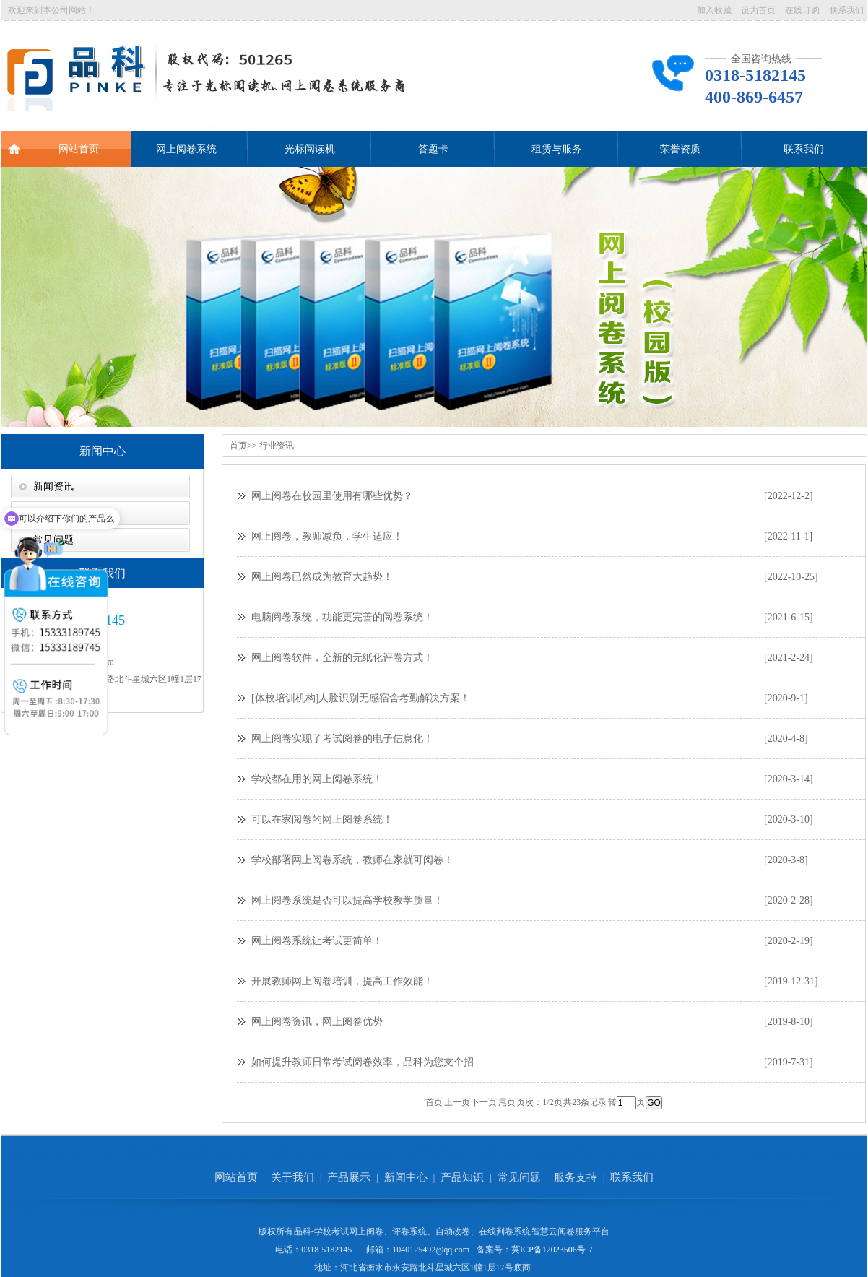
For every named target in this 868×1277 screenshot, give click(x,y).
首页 (238, 446)
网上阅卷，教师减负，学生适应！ (327, 536)
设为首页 (758, 10)
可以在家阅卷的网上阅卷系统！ (322, 819)
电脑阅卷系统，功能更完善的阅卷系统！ (342, 617)
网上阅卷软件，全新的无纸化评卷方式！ (342, 657)
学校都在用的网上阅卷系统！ (317, 779)
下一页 (484, 1102)
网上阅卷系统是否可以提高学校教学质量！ (347, 900)
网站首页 (53, 143)
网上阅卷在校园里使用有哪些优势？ (332, 495)
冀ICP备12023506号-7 (552, 1249)
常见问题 (519, 1177)
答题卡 (433, 149)
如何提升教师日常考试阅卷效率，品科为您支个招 (362, 1062)
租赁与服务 (556, 149)
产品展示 (348, 1177)
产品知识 (462, 1177)
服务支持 (575, 1177)
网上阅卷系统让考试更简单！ (317, 940)
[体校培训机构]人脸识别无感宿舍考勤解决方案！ (360, 698)
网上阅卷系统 (186, 149)
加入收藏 (714, 10)
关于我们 (292, 1177)
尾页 (507, 1102)
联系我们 (846, 10)
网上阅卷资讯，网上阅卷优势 (317, 1021)
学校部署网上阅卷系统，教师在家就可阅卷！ (352, 859)
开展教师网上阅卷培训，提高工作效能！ (342, 981)
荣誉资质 (680, 149)
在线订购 (802, 10)
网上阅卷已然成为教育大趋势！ (322, 576)
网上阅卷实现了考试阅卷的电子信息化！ (342, 738)
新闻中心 (102, 451)
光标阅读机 (310, 149)
